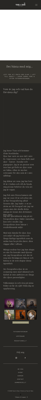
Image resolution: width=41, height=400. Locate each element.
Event (20, 372)
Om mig (20, 369)
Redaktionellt (20, 341)
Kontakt (20, 379)
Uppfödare (20, 336)
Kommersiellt (20, 382)
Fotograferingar (20, 331)
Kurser (20, 376)
